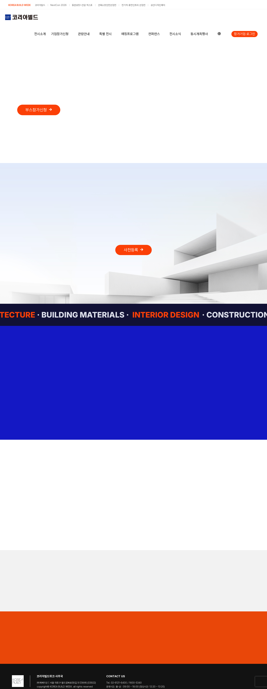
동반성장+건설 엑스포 (82, 5)
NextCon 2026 (58, 5)
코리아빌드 (40, 5)
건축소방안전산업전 (107, 5)
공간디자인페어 (158, 5)
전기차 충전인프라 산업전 (133, 5)
